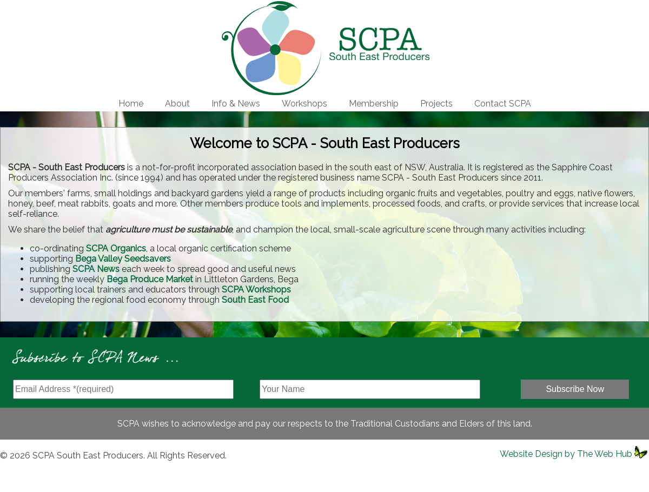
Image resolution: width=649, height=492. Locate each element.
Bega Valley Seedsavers (123, 259)
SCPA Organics (116, 248)
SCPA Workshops (256, 289)
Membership (374, 103)
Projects (436, 103)
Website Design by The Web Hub (566, 454)
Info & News (235, 103)
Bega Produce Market (150, 279)
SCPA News (96, 269)
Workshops (304, 103)
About (177, 103)
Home (130, 103)
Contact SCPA (502, 103)
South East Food (255, 300)
